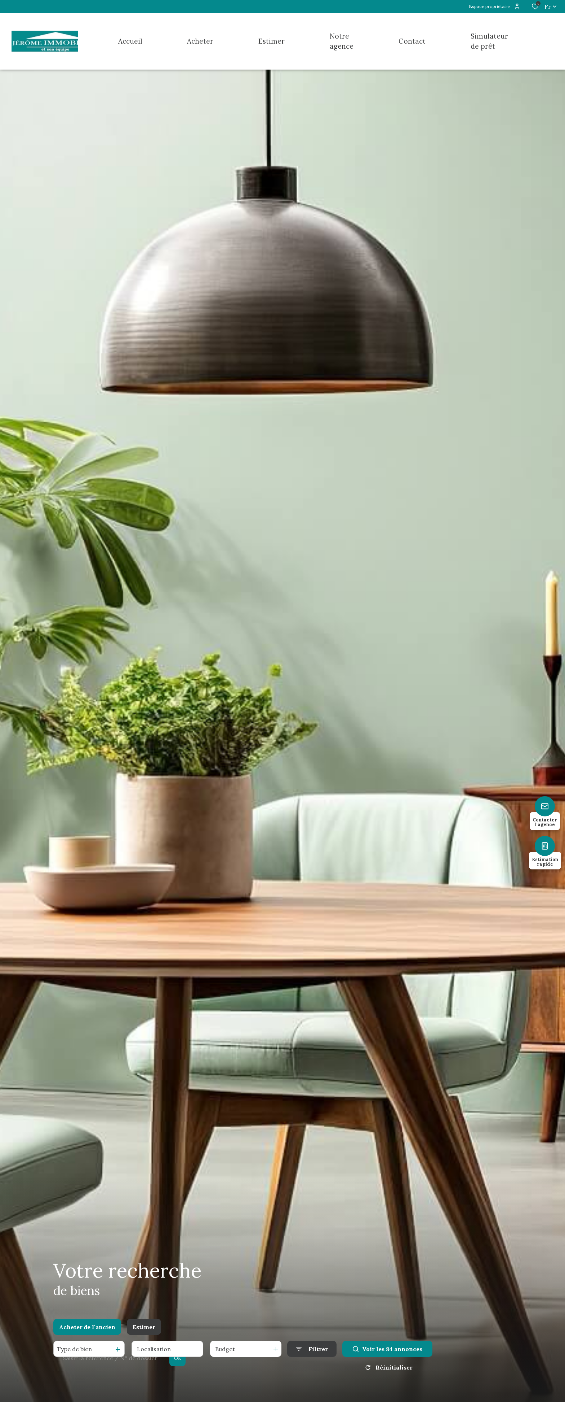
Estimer (144, 1327)
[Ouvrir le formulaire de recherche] (312, 1349)
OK (177, 1358)
